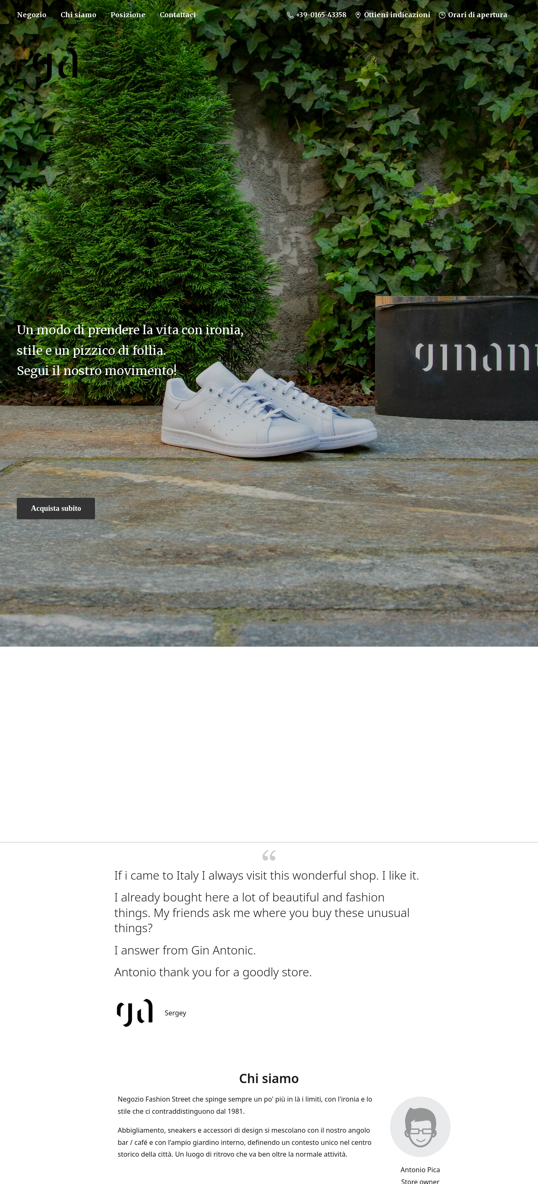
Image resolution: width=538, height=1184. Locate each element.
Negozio (31, 15)
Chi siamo (78, 15)
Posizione (128, 15)
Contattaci (178, 15)
